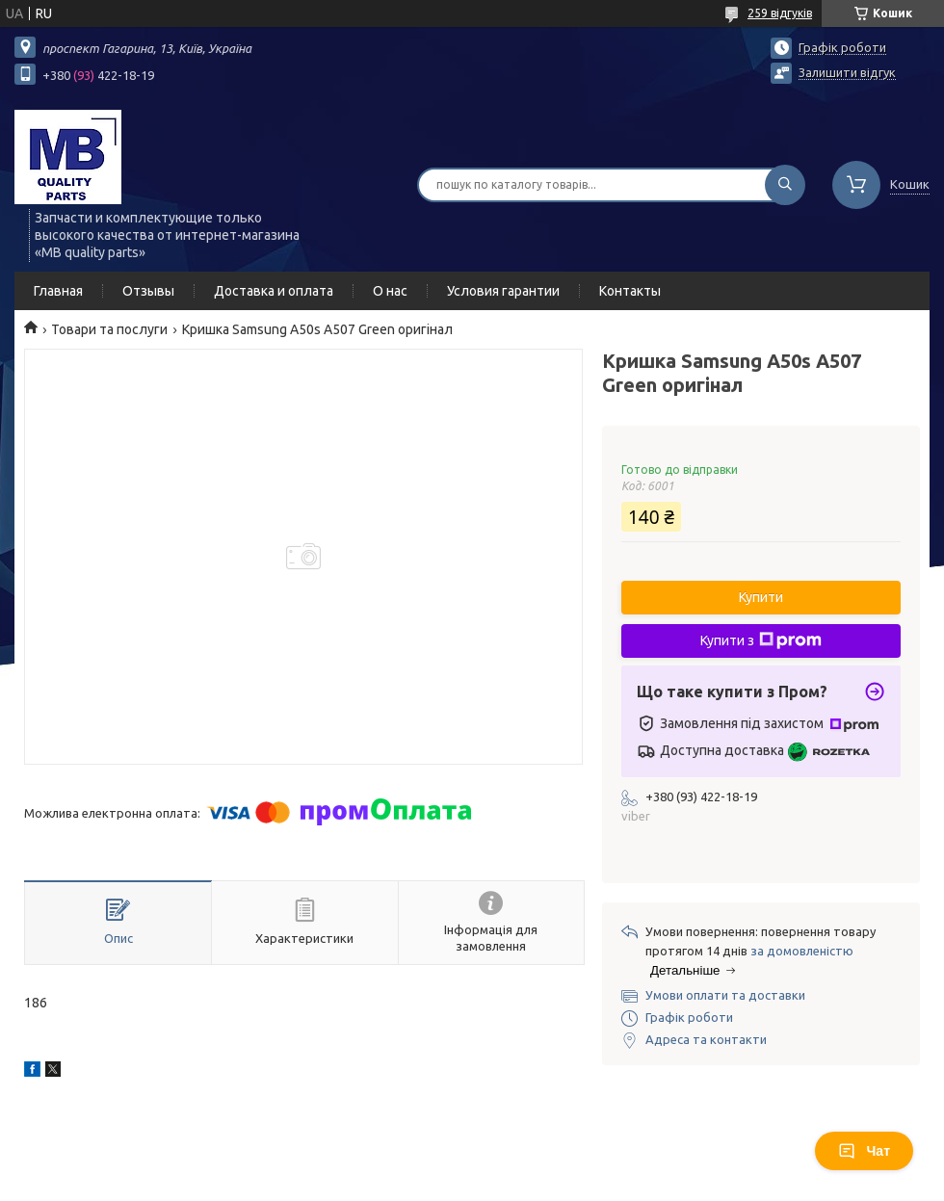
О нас (390, 291)
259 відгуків (779, 13)
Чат (864, 1151)
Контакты (630, 291)
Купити (761, 597)
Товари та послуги (109, 329)
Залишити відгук (847, 72)
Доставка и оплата (273, 291)
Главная (58, 291)
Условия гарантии (503, 291)
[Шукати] (785, 185)
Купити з (761, 640)
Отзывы (148, 291)
